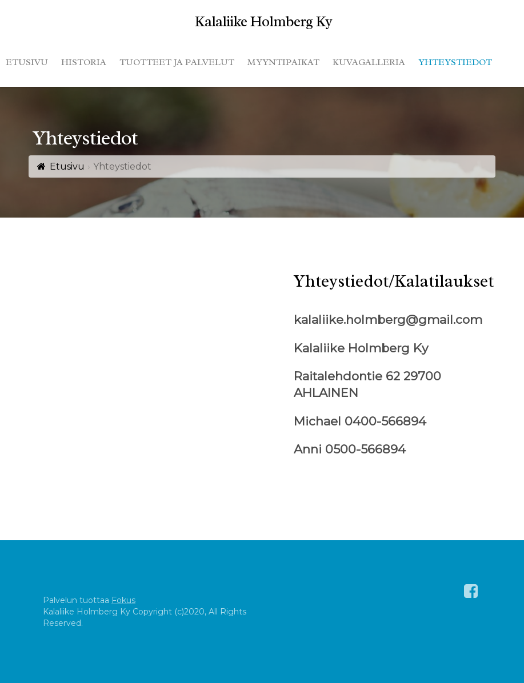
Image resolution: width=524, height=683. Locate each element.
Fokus (123, 600)
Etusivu (67, 166)
